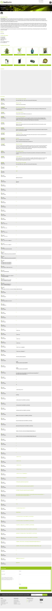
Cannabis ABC (22, 5)
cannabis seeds (16, 20)
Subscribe (45, 596)
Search (51, 3)
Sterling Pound (30, 601)
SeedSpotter (6, 2)
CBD (1, 606)
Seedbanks (9, 5)
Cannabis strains (29, 5)
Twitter (41, 603)
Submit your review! (23, 589)
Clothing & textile (32, 54)
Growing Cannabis (16, 5)
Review (20, 574)
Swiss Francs (30, 602)
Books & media (20, 54)
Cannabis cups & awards (4, 604)
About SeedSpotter (3, 602)
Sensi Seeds (2, 33)
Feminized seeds (16, 602)
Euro (29, 603)
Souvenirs (45, 54)
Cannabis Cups (21, 23)
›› (50, 12)
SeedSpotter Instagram (17, 605)
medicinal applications (39, 25)
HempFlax (13, 26)
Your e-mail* (3, 574)
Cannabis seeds (3, 5)
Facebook (41, 604)
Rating (20, 585)
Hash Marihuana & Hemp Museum (23, 26)
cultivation (29, 25)
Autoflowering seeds (17, 603)
